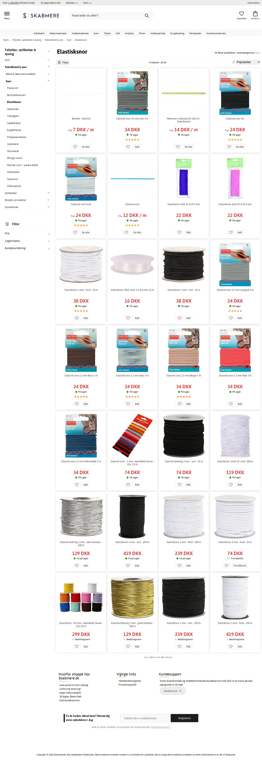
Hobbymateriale (80, 33)
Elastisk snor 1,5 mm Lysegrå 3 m (235, 289)
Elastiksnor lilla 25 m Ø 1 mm (184, 204)
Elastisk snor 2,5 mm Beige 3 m (184, 375)
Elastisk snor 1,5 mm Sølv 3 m (132, 375)
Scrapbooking (177, 33)
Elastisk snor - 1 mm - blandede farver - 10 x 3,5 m (132, 463)
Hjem (6, 39)
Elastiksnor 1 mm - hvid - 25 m (81, 289)
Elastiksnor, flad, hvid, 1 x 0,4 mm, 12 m (132, 289)
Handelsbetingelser (130, 681)
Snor (257, 52)
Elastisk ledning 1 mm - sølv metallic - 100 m (81, 543)
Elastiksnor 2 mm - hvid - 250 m (235, 623)
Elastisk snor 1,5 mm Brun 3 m (81, 375)
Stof (118, 33)
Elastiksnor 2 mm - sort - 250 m (132, 542)
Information (253, 2)
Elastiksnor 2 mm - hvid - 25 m (235, 542)
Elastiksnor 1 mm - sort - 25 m (184, 289)
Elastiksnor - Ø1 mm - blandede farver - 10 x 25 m (81, 624)
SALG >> (87, 2)
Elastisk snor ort (235, 118)
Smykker (129, 33)
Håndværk (39, 33)
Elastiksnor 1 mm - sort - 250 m (184, 623)
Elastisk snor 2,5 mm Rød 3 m (235, 375)
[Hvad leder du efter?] (111, 15)
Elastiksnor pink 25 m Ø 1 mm (235, 204)
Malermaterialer (58, 33)
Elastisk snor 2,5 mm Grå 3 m (132, 118)
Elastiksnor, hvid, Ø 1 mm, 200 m (235, 461)
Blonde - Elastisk (81, 118)
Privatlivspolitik (127, 684)
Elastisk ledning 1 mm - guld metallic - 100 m (132, 624)
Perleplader (195, 33)
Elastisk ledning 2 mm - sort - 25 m (184, 461)
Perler (142, 33)
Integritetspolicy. (160, 727)
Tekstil (107, 33)
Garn (96, 33)
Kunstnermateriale (216, 33)
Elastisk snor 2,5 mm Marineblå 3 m (81, 461)
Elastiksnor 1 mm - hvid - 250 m (184, 542)
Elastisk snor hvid (81, 204)
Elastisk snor (132, 204)
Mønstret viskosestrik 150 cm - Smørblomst (184, 120)
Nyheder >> (72, 2)
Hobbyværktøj (157, 33)
